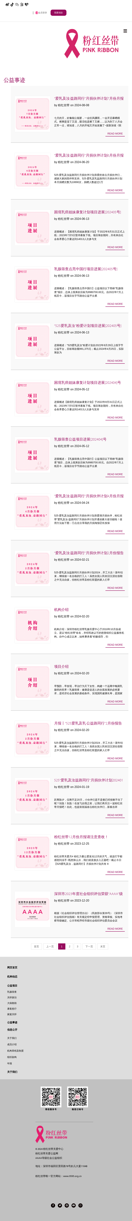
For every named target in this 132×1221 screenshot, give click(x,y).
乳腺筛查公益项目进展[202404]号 (80, 439)
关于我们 (12, 1038)
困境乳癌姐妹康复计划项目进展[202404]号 (87, 383)
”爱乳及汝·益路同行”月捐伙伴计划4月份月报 (89, 496)
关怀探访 (12, 997)
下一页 (89, 946)
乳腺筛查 (12, 991)
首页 (36, 946)
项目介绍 (61, 667)
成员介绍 (12, 1044)
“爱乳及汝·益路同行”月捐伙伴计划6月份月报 (89, 155)
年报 (9, 1063)
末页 (102, 946)
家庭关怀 (12, 1014)
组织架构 (12, 1057)
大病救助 (12, 1003)
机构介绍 (61, 610)
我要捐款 (58, 12)
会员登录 (41, 12)
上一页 (50, 946)
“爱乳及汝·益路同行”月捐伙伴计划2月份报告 (89, 553)
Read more (115, 133)
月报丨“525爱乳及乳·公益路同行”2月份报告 (88, 723)
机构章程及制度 (15, 1050)
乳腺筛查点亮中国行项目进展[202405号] (85, 269)
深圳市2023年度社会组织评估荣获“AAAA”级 (88, 894)
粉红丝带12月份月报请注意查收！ (81, 837)
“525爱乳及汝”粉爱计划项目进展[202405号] (87, 326)
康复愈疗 (12, 1008)
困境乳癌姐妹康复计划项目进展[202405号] (87, 212)
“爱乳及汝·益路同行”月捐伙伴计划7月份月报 (89, 98)
